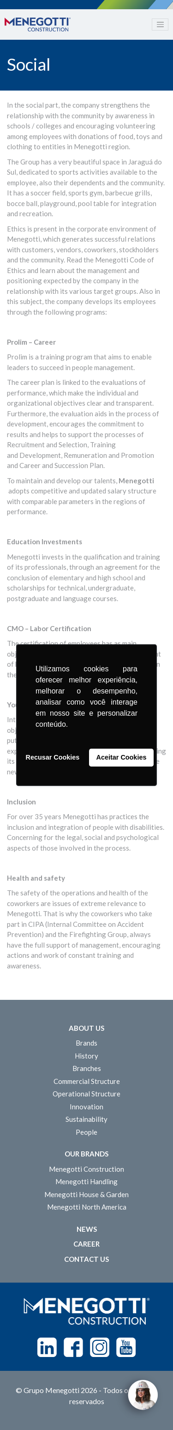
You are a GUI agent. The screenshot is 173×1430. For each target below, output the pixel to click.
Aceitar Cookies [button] (121, 757)
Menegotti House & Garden (86, 1194)
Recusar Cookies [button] (53, 757)
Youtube (126, 1347)
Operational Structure (86, 1093)
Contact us (86, 1259)
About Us (86, 1028)
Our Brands (86, 1154)
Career (86, 1244)
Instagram (99, 1347)
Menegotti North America (86, 1207)
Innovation (86, 1106)
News (87, 1229)
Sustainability (86, 1119)
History (86, 1056)
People (86, 1132)
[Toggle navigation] (160, 24)
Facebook (73, 1347)
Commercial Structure (87, 1081)
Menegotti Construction (86, 1169)
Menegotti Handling (86, 1181)
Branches (86, 1068)
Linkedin (47, 1347)
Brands (86, 1043)
